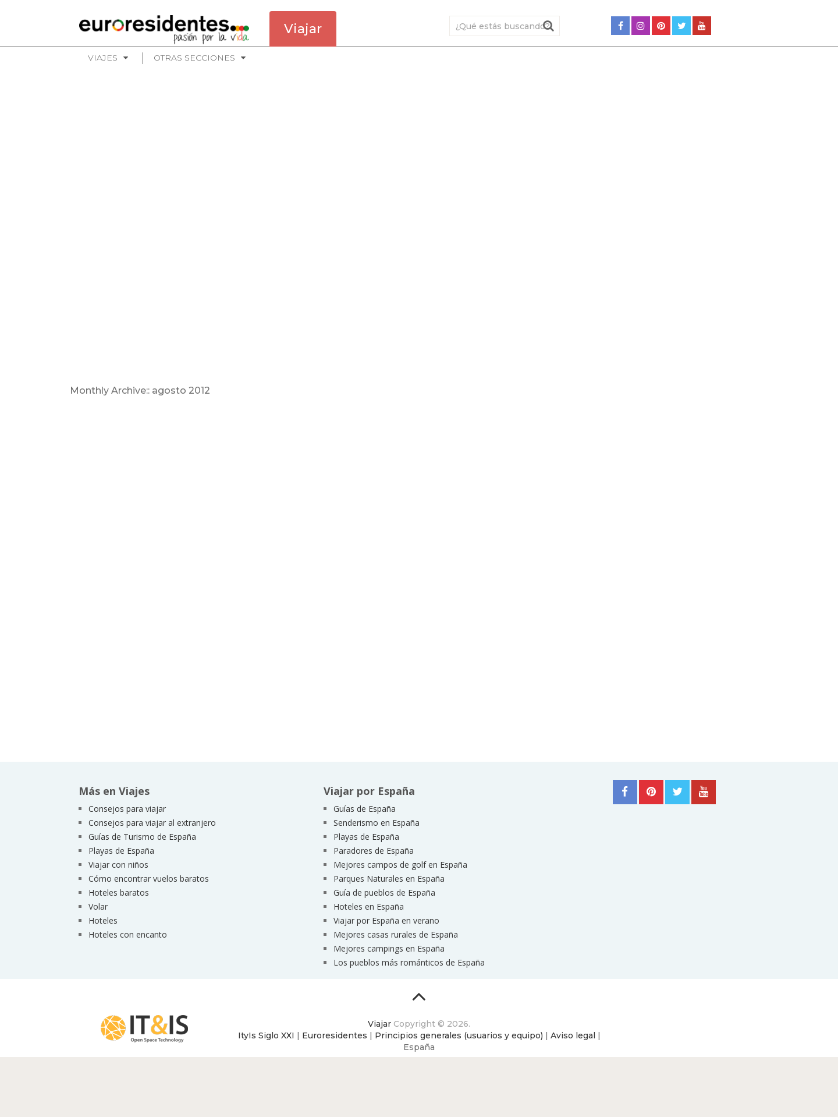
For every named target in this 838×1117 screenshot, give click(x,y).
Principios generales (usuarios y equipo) (459, 1035)
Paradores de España (373, 850)
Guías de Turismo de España (142, 836)
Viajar (379, 1024)
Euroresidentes (334, 1035)
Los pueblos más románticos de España (409, 962)
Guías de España (364, 808)
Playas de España (121, 850)
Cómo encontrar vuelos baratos (148, 878)
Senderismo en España (376, 822)
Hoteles (103, 920)
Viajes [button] (103, 57)
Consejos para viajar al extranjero (152, 822)
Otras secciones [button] (194, 57)
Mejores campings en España (389, 948)
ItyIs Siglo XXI (266, 1035)
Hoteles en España (368, 906)
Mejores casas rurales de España (395, 934)
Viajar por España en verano (386, 920)
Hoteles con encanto (127, 934)
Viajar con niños (118, 864)
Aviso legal (573, 1035)
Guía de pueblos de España (384, 892)
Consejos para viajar (127, 808)
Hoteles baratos (118, 892)
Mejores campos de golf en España (400, 864)
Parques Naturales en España (389, 878)
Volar (98, 906)
